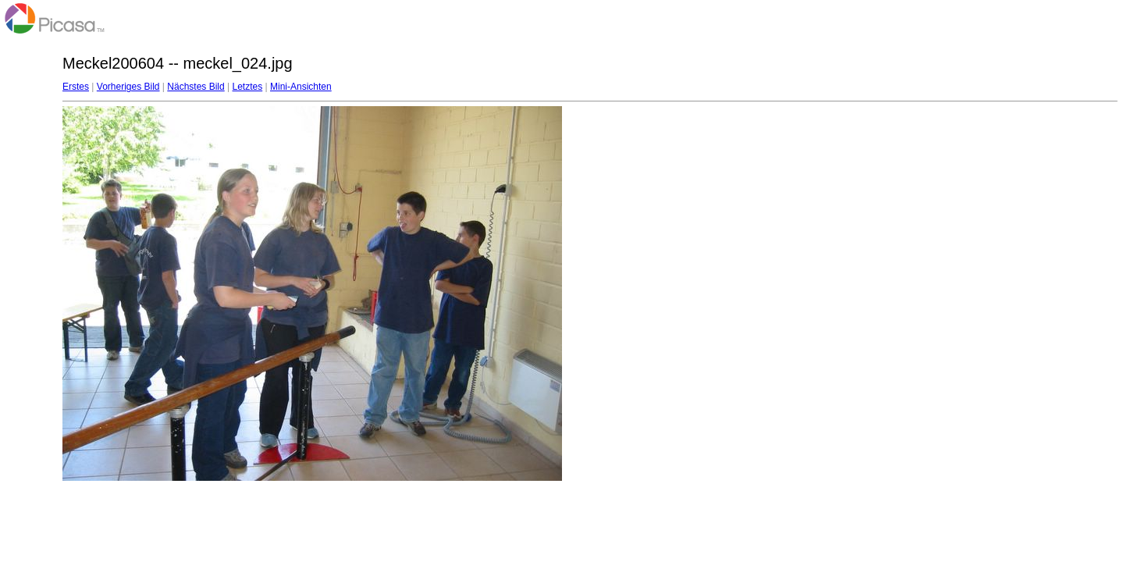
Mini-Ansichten (301, 86)
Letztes (248, 86)
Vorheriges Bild (128, 86)
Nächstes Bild (195, 86)
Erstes (75, 86)
